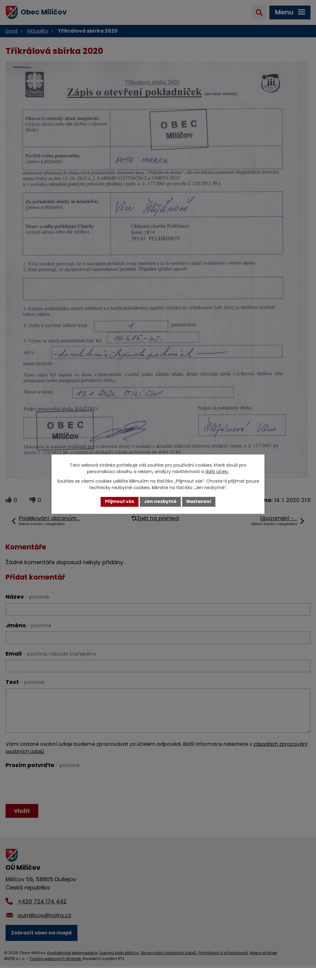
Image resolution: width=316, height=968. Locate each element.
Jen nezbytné (160, 502)
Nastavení (198, 502)
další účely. (217, 471)
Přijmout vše (119, 502)
